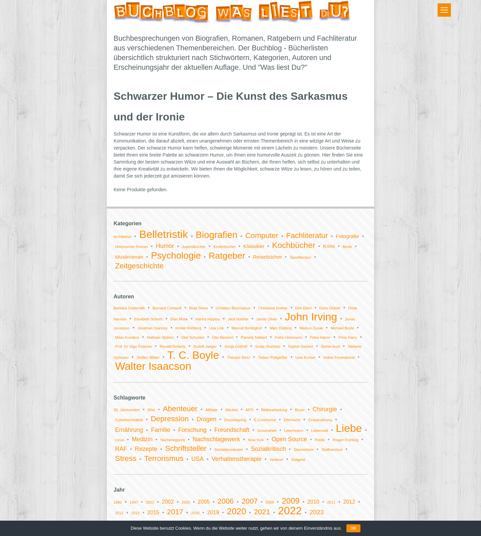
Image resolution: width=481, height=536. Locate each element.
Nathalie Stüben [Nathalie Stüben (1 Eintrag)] (160, 337)
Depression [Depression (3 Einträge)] (170, 419)
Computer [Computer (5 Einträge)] (261, 235)
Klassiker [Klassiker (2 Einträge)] (254, 246)
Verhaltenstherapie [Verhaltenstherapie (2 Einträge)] (236, 459)
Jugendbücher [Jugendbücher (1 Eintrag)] (193, 247)
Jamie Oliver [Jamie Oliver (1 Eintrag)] (266, 319)
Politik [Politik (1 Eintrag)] (320, 440)
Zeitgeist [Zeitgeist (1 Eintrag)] (298, 460)
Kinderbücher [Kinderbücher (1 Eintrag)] (224, 247)
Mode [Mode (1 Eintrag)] (347, 247)
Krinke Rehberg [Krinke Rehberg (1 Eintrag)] (188, 328)
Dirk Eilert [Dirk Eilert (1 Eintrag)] (303, 308)
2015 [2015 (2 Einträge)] (153, 512)
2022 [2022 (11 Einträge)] (290, 511)
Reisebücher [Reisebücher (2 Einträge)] (267, 257)
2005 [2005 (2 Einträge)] (204, 502)
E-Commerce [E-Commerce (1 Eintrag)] (265, 420)
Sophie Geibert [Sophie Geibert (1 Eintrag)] (300, 346)
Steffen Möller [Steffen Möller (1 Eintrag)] (148, 357)
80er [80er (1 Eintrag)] (151, 410)
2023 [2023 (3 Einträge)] (317, 512)
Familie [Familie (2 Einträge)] (160, 430)
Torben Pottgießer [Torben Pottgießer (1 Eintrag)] (273, 357)
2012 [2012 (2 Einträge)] (349, 502)
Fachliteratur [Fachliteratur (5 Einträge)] (307, 235)
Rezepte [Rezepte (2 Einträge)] (146, 449)
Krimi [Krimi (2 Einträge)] (329, 246)
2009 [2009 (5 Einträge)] (290, 500)
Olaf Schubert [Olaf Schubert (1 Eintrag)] (192, 337)
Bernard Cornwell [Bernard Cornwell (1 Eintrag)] (167, 308)
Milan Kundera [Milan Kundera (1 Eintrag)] (127, 337)
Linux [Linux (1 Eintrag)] (119, 440)
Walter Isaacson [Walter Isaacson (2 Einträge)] (153, 366)
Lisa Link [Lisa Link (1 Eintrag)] (216, 328)
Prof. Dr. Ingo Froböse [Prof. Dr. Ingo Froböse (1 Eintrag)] (133, 346)
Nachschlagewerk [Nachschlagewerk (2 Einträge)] (216, 439)
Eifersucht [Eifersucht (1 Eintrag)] (292, 420)
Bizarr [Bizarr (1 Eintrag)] (300, 410)
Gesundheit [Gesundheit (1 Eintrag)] (266, 431)
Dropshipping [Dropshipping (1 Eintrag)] (235, 420)
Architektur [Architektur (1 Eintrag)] (122, 237)
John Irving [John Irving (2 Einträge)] (311, 317)
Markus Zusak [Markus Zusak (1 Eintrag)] (311, 328)
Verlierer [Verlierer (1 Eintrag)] (277, 460)
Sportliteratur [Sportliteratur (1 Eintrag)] (300, 257)
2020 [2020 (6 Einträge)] (236, 511)
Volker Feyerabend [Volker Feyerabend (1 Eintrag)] (339, 357)
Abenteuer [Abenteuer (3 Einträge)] (180, 409)
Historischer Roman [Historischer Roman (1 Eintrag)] (131, 247)
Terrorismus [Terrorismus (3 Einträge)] (164, 458)
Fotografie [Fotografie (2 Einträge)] (347, 236)
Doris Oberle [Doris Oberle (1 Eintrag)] (329, 308)
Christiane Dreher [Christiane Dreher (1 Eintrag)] (273, 308)
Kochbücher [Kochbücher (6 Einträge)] (293, 245)
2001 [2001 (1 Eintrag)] (150, 502)
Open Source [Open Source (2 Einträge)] (289, 439)
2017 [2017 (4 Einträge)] (175, 512)
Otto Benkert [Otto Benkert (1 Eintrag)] (222, 337)
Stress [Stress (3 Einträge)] (125, 458)
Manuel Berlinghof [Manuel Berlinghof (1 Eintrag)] (247, 328)
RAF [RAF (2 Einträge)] (121, 449)
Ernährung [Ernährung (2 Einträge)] (129, 430)
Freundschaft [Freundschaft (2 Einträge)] (232, 430)
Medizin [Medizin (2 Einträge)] (142, 439)
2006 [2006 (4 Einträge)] (225, 501)
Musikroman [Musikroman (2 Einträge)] (129, 257)
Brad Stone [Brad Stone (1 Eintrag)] (198, 308)
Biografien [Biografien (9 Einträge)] (216, 235)
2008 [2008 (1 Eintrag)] (270, 502)
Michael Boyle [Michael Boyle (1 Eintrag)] (342, 328)
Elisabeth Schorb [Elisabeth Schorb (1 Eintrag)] (148, 319)
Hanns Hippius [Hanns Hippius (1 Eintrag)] (208, 319)
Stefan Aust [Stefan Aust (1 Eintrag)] (330, 346)
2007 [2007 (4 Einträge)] (250, 501)
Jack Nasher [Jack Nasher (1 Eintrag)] (238, 319)
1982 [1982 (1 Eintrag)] (118, 502)
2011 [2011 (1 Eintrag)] (331, 502)
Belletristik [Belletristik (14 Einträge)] (163, 234)
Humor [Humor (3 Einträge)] (165, 245)
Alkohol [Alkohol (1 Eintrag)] (231, 410)
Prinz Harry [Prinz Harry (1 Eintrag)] (347, 337)
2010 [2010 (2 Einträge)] (313, 502)
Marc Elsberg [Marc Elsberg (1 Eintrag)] (281, 328)
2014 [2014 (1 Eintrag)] (135, 513)
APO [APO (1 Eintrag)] (250, 410)
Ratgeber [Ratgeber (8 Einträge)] (227, 256)
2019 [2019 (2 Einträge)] (213, 512)
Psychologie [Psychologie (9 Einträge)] (176, 255)
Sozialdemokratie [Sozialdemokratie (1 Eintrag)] (228, 450)
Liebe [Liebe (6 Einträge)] (349, 428)
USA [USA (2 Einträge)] (197, 459)
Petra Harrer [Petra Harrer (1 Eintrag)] (320, 337)
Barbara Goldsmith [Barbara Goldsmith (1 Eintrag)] (129, 308)
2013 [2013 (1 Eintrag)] (119, 513)
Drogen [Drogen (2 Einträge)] (206, 419)
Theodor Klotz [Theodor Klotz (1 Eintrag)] (238, 357)
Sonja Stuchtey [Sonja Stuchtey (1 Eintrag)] (267, 346)
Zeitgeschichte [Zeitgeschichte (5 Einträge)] (139, 266)
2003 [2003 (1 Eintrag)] (186, 502)
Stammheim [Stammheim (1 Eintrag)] (304, 450)
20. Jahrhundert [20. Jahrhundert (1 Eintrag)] (127, 410)
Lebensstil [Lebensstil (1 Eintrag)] (319, 431)
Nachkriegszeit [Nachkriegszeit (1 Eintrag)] (172, 440)
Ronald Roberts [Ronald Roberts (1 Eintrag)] (173, 346)
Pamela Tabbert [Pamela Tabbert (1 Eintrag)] (254, 337)
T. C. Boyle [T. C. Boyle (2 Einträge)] (193, 355)
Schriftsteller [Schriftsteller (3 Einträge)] (185, 448)
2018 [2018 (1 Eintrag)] (195, 513)
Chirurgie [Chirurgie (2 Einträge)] (325, 409)
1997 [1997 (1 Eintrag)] (134, 502)
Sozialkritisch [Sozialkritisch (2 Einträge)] (268, 449)
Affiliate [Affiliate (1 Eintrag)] (211, 410)
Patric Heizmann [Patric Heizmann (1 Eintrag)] (288, 337)
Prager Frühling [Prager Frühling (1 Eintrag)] (345, 440)
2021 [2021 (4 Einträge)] (262, 512)
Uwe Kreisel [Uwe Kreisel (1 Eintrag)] (306, 357)
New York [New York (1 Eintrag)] (256, 440)
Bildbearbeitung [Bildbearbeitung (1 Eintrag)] (274, 410)
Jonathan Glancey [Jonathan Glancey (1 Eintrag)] (152, 328)
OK (353, 528)
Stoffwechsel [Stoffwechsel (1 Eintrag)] (331, 450)
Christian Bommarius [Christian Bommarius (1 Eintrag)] (233, 308)
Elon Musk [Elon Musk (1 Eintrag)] (179, 319)
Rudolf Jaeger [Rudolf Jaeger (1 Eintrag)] (205, 346)
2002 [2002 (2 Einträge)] (168, 502)
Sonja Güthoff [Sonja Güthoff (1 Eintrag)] (235, 346)
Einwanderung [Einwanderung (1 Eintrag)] (320, 420)
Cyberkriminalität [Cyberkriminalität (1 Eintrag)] (129, 420)
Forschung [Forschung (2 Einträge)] (192, 430)
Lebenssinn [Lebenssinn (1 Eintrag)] (293, 431)
